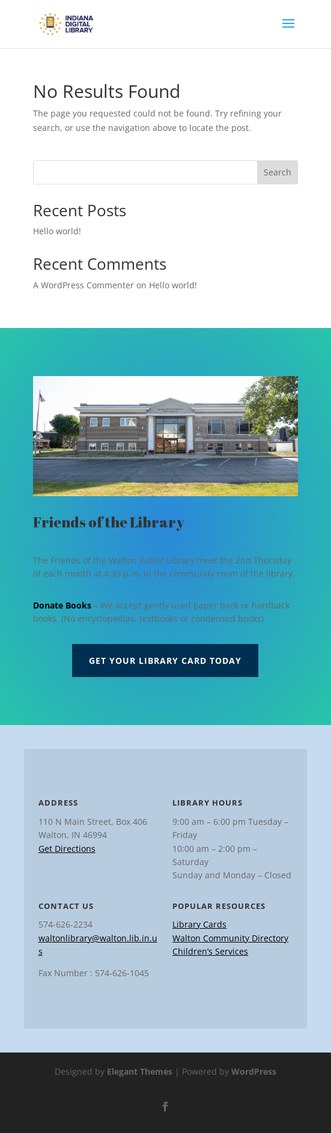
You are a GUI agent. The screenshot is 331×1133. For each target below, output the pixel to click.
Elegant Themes (139, 1071)
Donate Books (62, 605)
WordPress (253, 1071)
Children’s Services (210, 951)
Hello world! (57, 231)
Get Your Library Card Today (165, 660)
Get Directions (67, 848)
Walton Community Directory (230, 938)
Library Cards (199, 924)
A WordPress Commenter (83, 285)
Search (277, 172)
